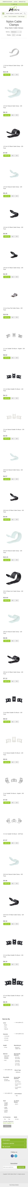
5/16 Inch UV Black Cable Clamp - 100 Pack (13, 915)
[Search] (25, 13)
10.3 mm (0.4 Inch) (17, 1057)
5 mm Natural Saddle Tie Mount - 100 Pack (13, 753)
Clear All (7, 1126)
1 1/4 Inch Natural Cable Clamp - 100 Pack (13, 66)
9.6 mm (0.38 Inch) (7, 1080)
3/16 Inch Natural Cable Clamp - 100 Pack (13, 470)
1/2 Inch (6, 1038)
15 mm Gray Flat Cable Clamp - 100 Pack (12, 309)
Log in (15, 1)
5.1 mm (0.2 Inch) (18, 1084)
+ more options (18, 1022)
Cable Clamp (5, 1108)
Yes (17, 1095)
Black (5, 1025)
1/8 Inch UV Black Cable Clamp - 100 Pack (13, 268)
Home (5, 16)
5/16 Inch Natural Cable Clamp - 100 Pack (13, 875)
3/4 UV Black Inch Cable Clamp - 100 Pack (13, 592)
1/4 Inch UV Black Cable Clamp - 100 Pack (13, 228)
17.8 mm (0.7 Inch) (17, 1064)
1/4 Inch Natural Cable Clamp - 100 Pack (12, 187)
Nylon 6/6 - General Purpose (7, 1057)
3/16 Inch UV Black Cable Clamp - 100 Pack (13, 511)
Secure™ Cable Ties (17, 1048)
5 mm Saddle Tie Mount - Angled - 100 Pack (13, 794)
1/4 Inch (6, 1040)
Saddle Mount (6, 1111)
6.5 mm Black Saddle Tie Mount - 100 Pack (13, 996)
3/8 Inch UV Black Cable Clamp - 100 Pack (13, 673)
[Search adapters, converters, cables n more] (14, 13)
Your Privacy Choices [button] (14, 1184)
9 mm (5, 1047)
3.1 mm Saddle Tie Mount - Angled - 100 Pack (14, 349)
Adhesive (18, 1072)
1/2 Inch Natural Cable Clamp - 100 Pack (12, 106)
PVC (5, 1060)
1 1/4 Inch (6, 1036)
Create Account (7, 1)
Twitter (15, 1156)
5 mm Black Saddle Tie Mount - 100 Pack (12, 713)
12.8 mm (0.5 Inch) (17, 1061)
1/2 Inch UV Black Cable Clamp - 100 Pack (13, 147)
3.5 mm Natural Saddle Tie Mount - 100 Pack (13, 430)
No (5, 1119)
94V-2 (16, 1104)
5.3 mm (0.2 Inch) (18, 1088)
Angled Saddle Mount (6, 1104)
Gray (5, 1027)
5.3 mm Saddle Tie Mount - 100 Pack (13, 834)
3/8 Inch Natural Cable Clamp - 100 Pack (12, 632)
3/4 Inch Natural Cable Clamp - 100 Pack (12, 551)
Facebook (12, 1156)
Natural (6, 1029)
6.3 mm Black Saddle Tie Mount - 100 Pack (13, 956)
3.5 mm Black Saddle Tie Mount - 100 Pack (13, 389)
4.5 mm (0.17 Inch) (18, 1081)
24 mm (17, 1119)
